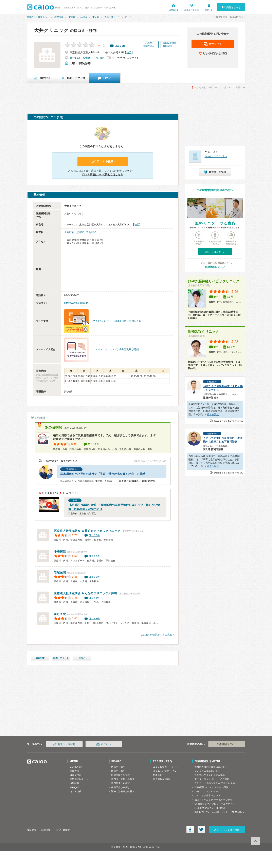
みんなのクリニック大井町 (85, 593)
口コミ (81, 658)
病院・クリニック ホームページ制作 (214, 799)
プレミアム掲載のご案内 (207, 771)
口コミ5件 (94, 597)
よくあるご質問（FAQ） (166, 771)
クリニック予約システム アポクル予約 (215, 783)
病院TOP (40, 658)
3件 (216, 296)
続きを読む (213, 414)
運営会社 (31, 829)
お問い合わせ (63, 829)
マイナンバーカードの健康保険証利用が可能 (117, 321)
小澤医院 (60, 551)
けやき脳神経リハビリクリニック (213, 281)
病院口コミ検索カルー (38, 17)
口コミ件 (120, 45)
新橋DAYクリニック (203, 331)
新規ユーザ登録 (191, 10)
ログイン (209, 10)
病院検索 (58, 17)
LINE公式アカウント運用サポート (212, 808)
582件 (231, 346)
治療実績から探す (120, 775)
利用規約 (157, 775)
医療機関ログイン (215, 266)
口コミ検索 (75, 775)
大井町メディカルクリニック (87, 530)
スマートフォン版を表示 (227, 830)
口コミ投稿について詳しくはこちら (102, 174)
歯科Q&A (74, 787)
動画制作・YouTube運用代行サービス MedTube (220, 812)
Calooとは (173, 10)
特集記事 (74, 783)
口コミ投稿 (75, 791)
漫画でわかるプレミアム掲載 (210, 775)
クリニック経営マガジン (207, 795)
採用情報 (46, 829)
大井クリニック (112, 17)
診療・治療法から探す (123, 791)
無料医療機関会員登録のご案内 (211, 767)
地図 (128, 52)
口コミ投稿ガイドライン (166, 767)
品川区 (83, 17)
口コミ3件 (94, 556)
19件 (230, 296)
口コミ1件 (94, 618)
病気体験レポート (79, 779)
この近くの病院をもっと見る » (157, 634)
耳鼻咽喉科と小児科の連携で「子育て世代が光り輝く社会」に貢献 (102, 473)
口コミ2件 (94, 577)
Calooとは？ (76, 767)
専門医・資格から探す (123, 779)
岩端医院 (60, 572)
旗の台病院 (53, 427)
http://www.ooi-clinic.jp (76, 303)
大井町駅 (75, 57)
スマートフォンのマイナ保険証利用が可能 (116, 349)
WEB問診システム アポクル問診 (212, 787)
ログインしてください (216, 156)
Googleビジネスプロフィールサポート (215, 804)
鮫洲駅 (87, 57)
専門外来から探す (120, 783)
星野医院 (60, 614)
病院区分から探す (120, 787)
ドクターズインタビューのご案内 (212, 779)
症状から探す (118, 771)
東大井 (95, 17)
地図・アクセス (61, 658)
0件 (216, 346)
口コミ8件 (93, 444)
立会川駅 (98, 57)
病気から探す (118, 767)
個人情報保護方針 (162, 779)
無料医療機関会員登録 (169, 44)
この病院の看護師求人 (148, 44)
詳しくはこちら (214, 251)
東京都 (72, 17)
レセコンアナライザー (206, 791)
